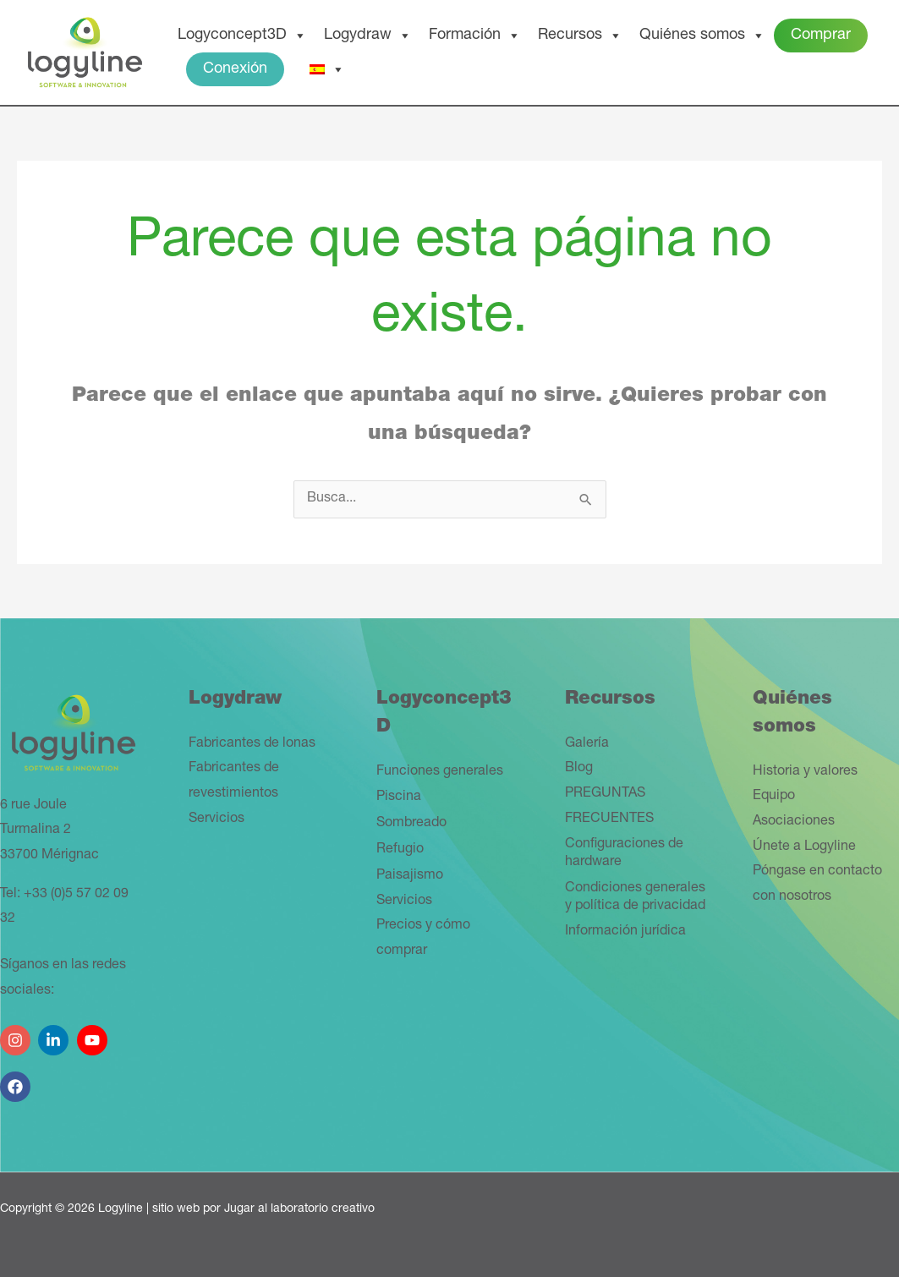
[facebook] (17, 1080)
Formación (475, 35)
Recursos (580, 35)
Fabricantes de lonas (252, 744)
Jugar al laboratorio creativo (299, 1209)
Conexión (235, 69)
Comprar (821, 35)
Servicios (216, 819)
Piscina (398, 797)
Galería (587, 744)
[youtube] (94, 1033)
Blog (579, 769)
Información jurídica (625, 932)
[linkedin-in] (55, 1033)
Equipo (774, 796)
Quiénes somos (702, 35)
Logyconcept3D (242, 35)
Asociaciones (794, 822)
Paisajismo (409, 876)
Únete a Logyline (804, 847)
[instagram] (17, 1033)
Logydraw (368, 35)
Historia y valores (805, 772)
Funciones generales (439, 772)
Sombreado (411, 823)
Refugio (400, 850)
